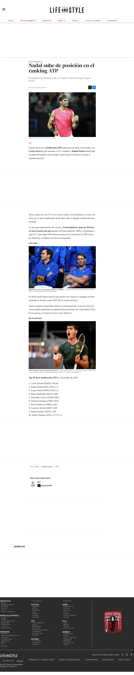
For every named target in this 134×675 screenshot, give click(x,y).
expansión (112, 21)
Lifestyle (4, 626)
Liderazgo (36, 642)
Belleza (66, 613)
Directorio (124, 660)
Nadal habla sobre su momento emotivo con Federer (47, 289)
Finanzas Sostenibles (40, 630)
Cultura (66, 617)
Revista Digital (6, 628)
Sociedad (35, 617)
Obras (3, 642)
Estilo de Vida (68, 642)
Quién (65, 605)
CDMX (34, 611)
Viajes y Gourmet (93, 21)
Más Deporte (5, 624)
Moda (65, 611)
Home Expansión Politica (10, 635)
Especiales (67, 601)
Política (35, 605)
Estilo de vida (68, 628)
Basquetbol (5, 622)
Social (34, 624)
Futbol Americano (8, 621)
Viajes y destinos (69, 637)
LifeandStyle (37, 601)
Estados (35, 613)
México (34, 608)
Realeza (66, 608)
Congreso (35, 610)
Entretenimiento (28, 21)
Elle (64, 621)
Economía (4, 637)
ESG (2, 644)
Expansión (4, 632)
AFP (39, 482)
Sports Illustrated (9, 616)
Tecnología (5, 641)
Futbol (3, 617)
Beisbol (4, 619)
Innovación (36, 631)
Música (75, 21)
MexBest (66, 632)
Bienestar (67, 641)
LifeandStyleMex (122, 655)
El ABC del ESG (37, 633)
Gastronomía (68, 633)
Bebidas (66, 635)
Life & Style (5, 601)
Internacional (6, 639)
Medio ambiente (38, 622)
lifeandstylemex (128, 655)
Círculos (66, 610)
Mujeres (4, 646)
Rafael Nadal (46, 467)
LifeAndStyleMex (133, 655)
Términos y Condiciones (41, 660)
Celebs (65, 626)
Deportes (46, 21)
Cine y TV (62, 21)
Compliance (91, 660)
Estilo (11, 21)
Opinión (35, 615)
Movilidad (36, 628)
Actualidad (36, 641)
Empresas (4, 633)
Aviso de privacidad (69, 660)
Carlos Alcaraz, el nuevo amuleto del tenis (43, 370)
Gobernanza (37, 626)
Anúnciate (108, 660)
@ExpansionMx (46, 486)
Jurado (66, 644)
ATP (57, 467)
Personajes (67, 639)
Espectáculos (68, 606)
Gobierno (35, 606)
